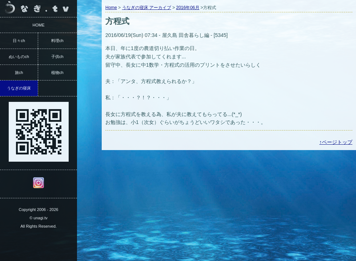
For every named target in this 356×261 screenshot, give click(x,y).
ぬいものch (19, 56)
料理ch (57, 40)
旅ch (19, 72)
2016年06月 (187, 7)
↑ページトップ (335, 142)
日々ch (19, 40)
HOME (39, 25)
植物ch (57, 72)
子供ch (57, 56)
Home (111, 7)
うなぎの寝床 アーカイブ (146, 7)
